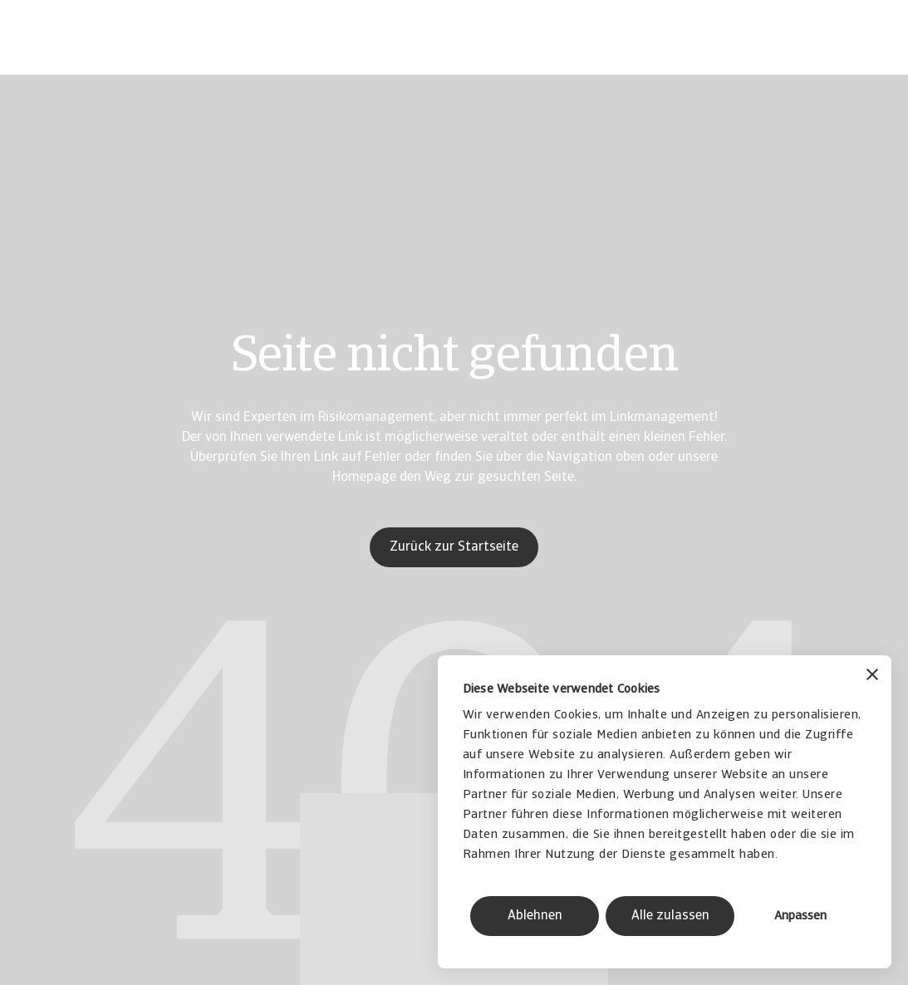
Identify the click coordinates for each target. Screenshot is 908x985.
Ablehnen (535, 916)
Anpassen (800, 916)
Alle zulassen (670, 916)
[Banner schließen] (872, 676)
